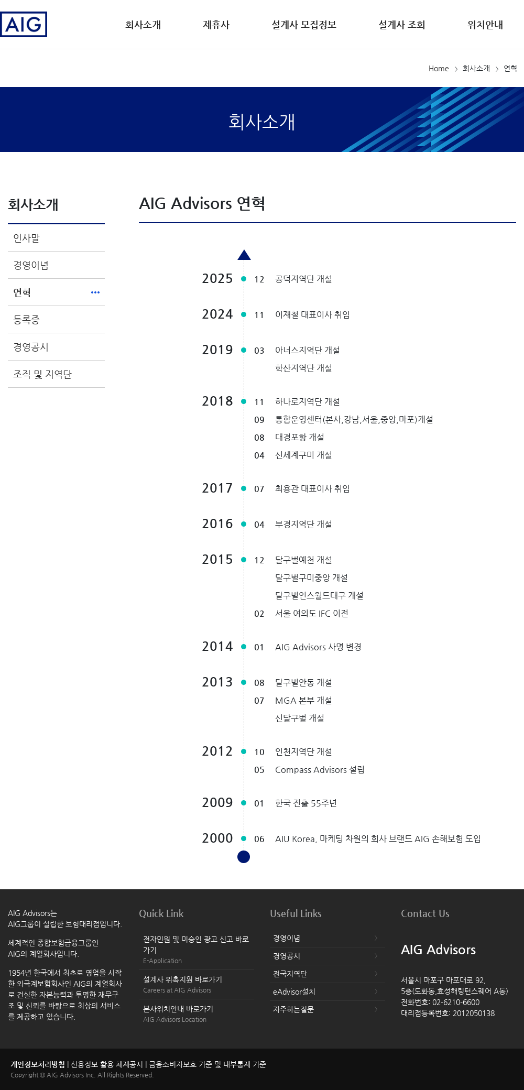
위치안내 (485, 24)
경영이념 (31, 264)
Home (439, 68)
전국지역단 (290, 973)
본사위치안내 (196, 1014)
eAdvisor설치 (294, 991)
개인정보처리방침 (37, 1064)
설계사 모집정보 (303, 24)
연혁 (22, 292)
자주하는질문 (293, 1009)
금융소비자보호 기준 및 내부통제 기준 (207, 1064)
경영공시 (31, 346)
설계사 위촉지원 (196, 985)
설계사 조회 (401, 24)
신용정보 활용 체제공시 (107, 1064)
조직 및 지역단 (42, 373)
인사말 (26, 237)
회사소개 (143, 24)
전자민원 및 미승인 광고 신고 (196, 950)
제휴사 (216, 24)
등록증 (26, 319)
